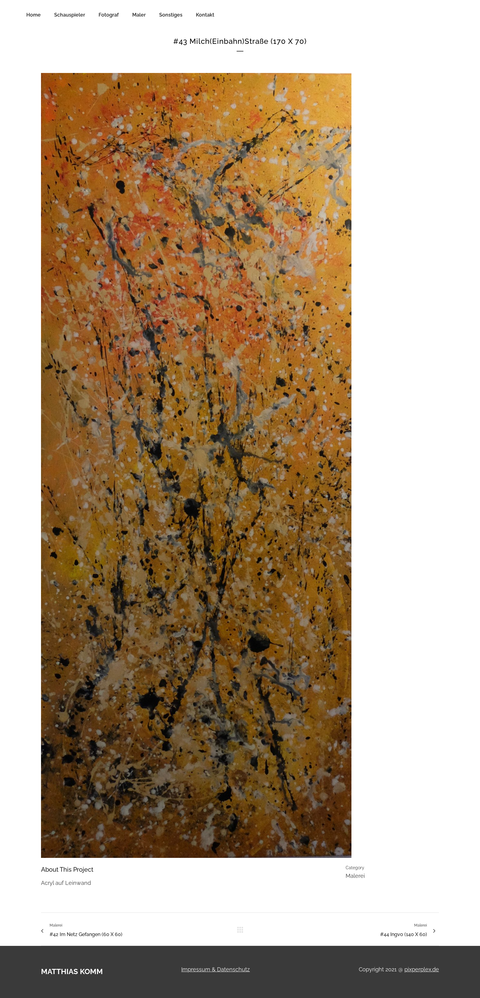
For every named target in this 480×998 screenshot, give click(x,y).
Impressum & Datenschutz (215, 969)
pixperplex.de (421, 969)
